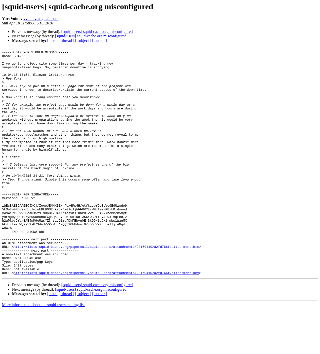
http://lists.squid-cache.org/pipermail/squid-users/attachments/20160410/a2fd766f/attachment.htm (106, 286)
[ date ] (52, 40)
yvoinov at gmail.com (41, 18)
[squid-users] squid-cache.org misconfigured (96, 31)
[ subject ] (83, 40)
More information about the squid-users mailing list (43, 350)
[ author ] (99, 40)
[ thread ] (67, 40)
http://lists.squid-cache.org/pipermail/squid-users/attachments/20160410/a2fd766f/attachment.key (106, 317)
